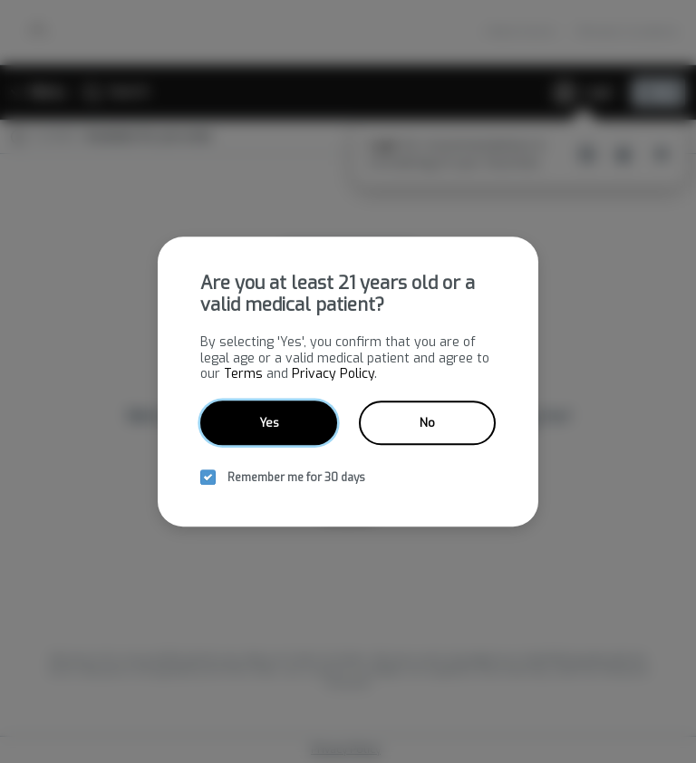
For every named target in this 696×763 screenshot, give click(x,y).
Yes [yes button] (269, 422)
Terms (243, 373)
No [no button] (427, 422)
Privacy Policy (333, 373)
